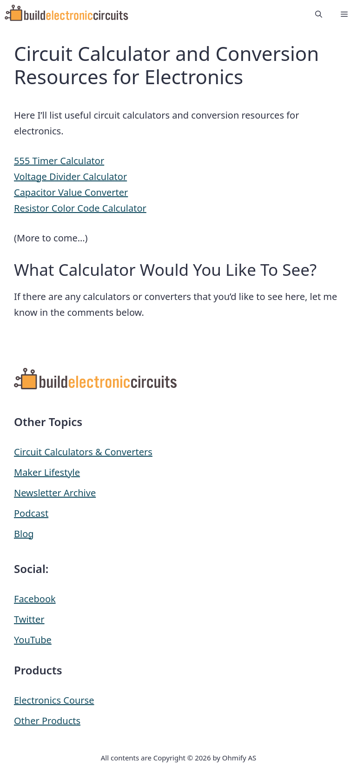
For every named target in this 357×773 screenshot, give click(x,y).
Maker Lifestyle (47, 472)
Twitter (29, 619)
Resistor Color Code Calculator (80, 208)
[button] (318, 14)
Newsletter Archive (55, 492)
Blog (24, 533)
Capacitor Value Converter (71, 192)
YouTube (33, 639)
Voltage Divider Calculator (70, 176)
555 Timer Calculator (59, 160)
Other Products (47, 720)
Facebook (35, 599)
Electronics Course (54, 700)
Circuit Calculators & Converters (83, 452)
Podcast (31, 513)
